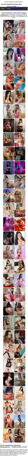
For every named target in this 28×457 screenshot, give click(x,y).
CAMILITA (19, 83)
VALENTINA (20, 294)
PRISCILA (8, 393)
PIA (8, 41)
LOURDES (19, 55)
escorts (9, 12)
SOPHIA (8, 337)
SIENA (8, 97)
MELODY (20, 421)
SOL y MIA (8, 351)
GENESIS (20, 196)
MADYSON (20, 210)
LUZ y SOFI (9, 196)
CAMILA (20, 41)
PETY (9, 69)
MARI (8, 365)
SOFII (9, 182)
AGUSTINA (8, 309)
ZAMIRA (8, 167)
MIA (8, 294)
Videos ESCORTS (17, 8)
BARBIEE (20, 182)
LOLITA (19, 323)
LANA (20, 309)
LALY (20, 238)
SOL (8, 323)
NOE (8, 153)
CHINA (19, 407)
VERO (20, 252)
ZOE (8, 125)
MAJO (8, 379)
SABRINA (20, 435)
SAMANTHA (20, 139)
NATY (20, 97)
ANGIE (19, 26)
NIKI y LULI (8, 26)
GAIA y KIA (20, 224)
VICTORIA (19, 337)
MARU (20, 153)
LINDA (8, 224)
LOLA (20, 266)
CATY (9, 280)
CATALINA (8, 55)
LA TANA (20, 167)
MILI (8, 111)
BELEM (19, 111)
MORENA (20, 280)
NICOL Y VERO (20, 365)
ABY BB (8, 435)
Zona (8, 8)
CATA (8, 407)
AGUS (8, 266)
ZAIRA (20, 69)
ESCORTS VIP (21, 15)
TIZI (8, 210)
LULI (19, 351)
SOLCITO (8, 421)
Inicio (2, 8)
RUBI (8, 252)
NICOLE (8, 83)
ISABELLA (19, 125)
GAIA (8, 238)
